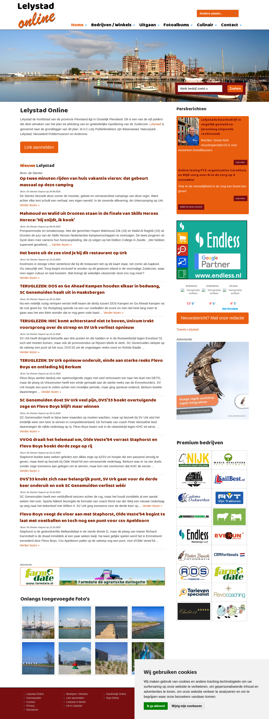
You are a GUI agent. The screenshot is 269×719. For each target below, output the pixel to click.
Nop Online (112, 698)
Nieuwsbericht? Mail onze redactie (212, 318)
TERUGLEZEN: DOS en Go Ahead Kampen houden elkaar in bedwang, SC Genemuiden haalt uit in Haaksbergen (90, 290)
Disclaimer (32, 709)
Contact (229, 25)
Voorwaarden (33, 698)
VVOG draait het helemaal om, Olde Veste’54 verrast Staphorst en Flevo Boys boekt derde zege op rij (88, 443)
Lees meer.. (240, 162)
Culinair (205, 25)
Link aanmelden (39, 147)
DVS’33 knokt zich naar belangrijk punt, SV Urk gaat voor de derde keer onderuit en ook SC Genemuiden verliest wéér (88, 482)
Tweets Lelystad (188, 329)
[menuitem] (78, 25)
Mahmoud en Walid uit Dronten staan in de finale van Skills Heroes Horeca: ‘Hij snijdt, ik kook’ (89, 217)
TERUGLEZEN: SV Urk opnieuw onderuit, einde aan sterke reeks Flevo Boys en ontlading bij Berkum (91, 364)
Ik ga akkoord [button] (156, 706)
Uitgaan (147, 25)
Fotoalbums (176, 25)
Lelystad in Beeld (76, 702)
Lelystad (155, 124)
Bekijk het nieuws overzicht (191, 207)
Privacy (30, 705)
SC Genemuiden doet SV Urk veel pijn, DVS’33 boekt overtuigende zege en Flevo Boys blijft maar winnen (88, 404)
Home (77, 25)
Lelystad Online (35, 694)
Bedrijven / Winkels (111, 25)
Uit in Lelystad (74, 705)
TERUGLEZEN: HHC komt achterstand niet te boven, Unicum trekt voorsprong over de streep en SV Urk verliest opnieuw (87, 324)
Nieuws (28, 165)
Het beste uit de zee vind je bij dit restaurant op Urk (73, 253)
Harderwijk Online (116, 694)
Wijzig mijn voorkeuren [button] (187, 706)
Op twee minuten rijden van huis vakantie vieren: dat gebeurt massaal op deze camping (84, 182)
